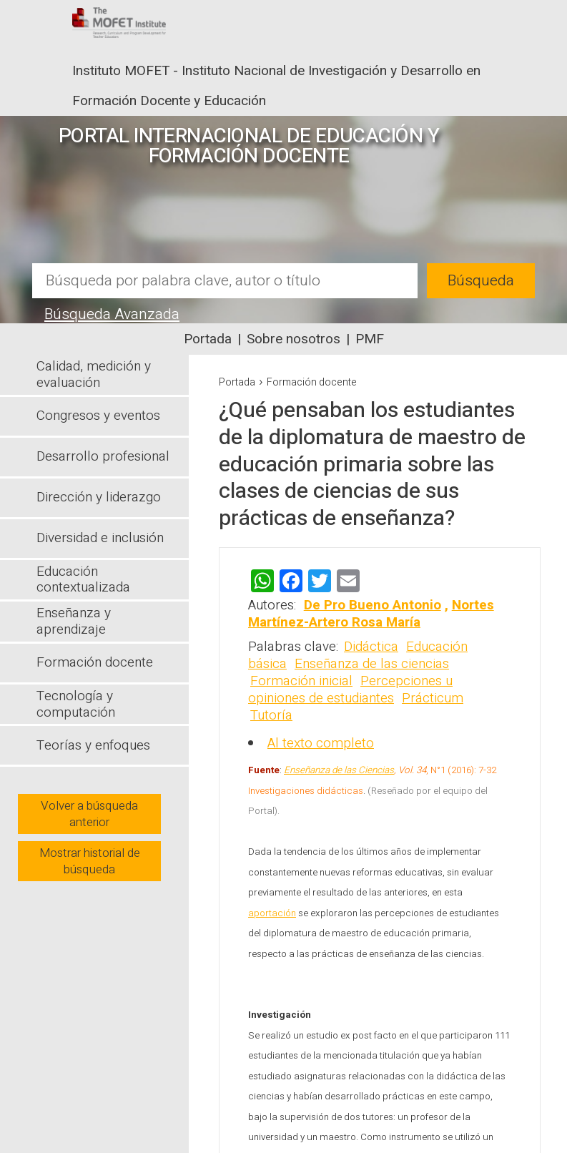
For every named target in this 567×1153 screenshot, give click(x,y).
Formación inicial (301, 681)
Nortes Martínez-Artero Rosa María (371, 613)
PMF (369, 339)
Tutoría (271, 715)
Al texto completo (320, 743)
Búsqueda (481, 281)
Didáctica (371, 647)
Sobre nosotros (293, 339)
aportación (272, 913)
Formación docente (312, 382)
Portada (208, 339)
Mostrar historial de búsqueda (89, 861)
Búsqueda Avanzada (111, 314)
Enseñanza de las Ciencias (339, 770)
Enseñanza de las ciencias (372, 664)
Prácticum (432, 698)
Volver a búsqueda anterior (89, 814)
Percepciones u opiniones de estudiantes (350, 689)
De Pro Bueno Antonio (372, 605)
